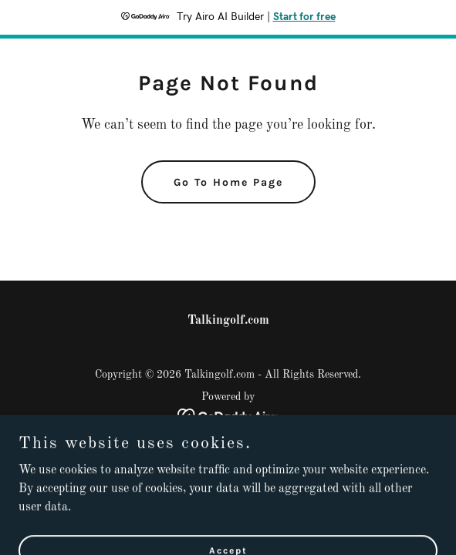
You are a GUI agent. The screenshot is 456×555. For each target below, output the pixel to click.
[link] (228, 416)
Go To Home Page (228, 182)
